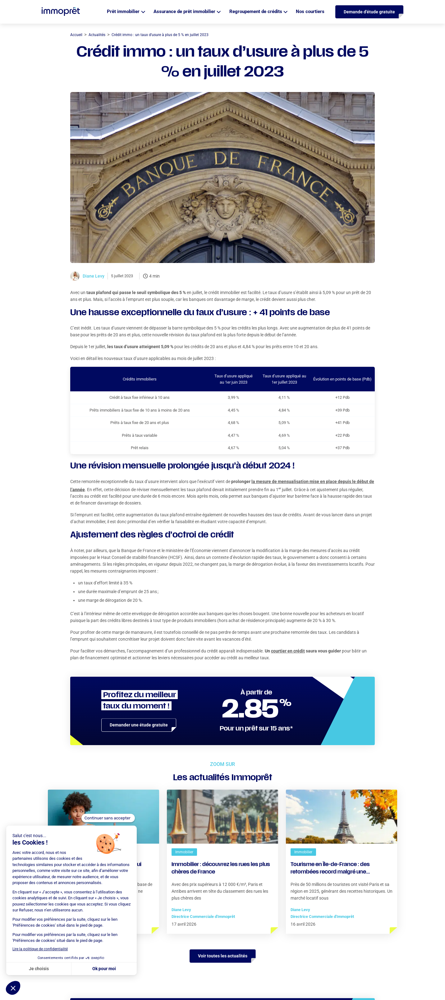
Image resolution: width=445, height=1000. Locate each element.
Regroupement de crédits (255, 11)
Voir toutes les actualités (222, 955)
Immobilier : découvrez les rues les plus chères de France (221, 868)
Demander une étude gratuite (139, 724)
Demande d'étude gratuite (369, 11)
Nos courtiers (310, 11)
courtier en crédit (288, 650)
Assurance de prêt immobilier (184, 11)
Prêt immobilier (123, 11)
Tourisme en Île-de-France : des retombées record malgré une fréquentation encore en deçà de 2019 (339, 869)
